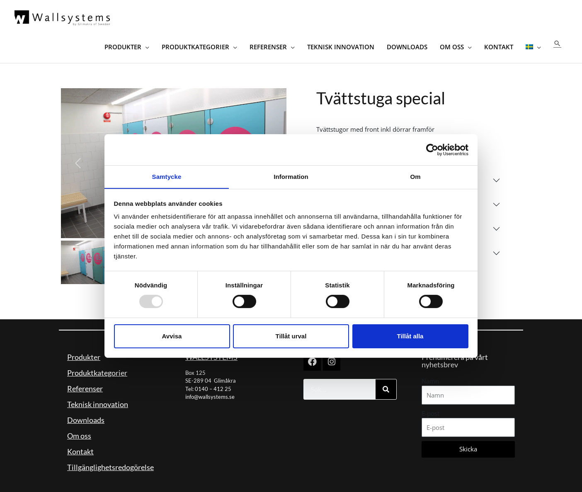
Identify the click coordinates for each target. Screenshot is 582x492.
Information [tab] (291, 176)
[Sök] (386, 386)
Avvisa (172, 336)
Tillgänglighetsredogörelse (110, 463)
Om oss (79, 432)
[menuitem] (533, 41)
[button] (557, 41)
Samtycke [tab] (167, 176)
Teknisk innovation (97, 400)
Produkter (83, 353)
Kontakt (80, 447)
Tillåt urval (291, 336)
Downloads (85, 416)
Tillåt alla (410, 336)
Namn (430, 377)
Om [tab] (415, 176)
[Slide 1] (82, 259)
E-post (430, 409)
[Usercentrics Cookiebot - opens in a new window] (432, 149)
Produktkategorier (97, 369)
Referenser (85, 384)
